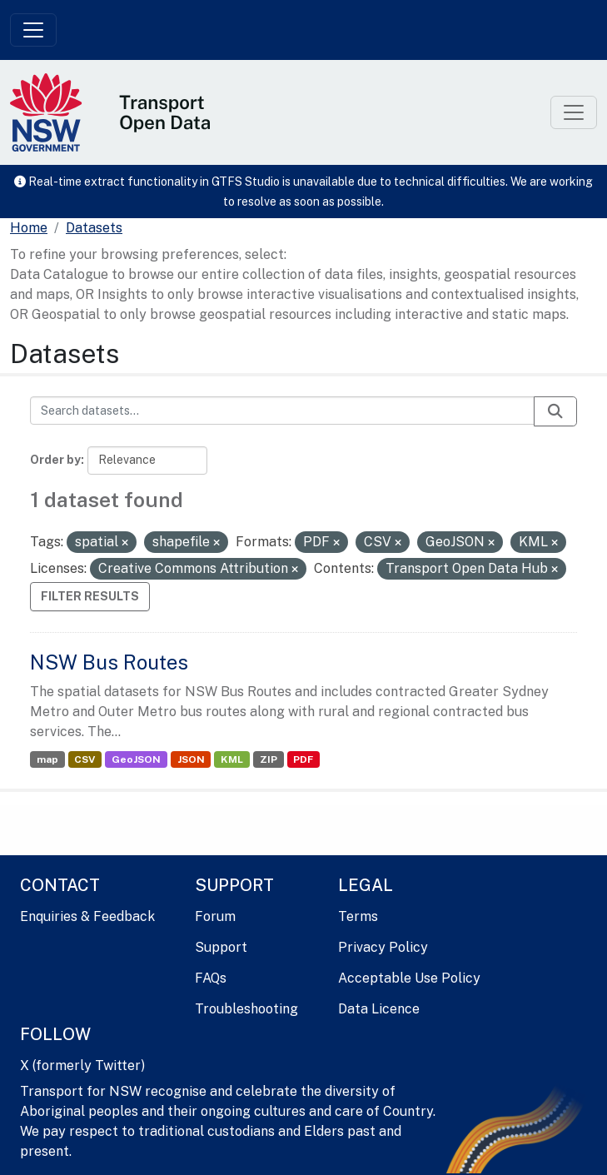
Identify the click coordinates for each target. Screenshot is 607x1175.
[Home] (28, 228)
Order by (55, 459)
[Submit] (555, 411)
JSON (191, 759)
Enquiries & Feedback (87, 916)
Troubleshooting (246, 1009)
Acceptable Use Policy (409, 978)
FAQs (210, 978)
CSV (84, 759)
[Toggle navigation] (33, 30)
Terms (358, 916)
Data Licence (379, 1009)
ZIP (268, 759)
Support (221, 947)
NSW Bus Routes (109, 662)
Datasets (94, 228)
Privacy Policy (383, 947)
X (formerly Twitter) (82, 1065)
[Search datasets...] (282, 410)
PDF (303, 759)
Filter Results (90, 596)
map (47, 759)
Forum (215, 916)
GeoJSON (136, 759)
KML (232, 759)
